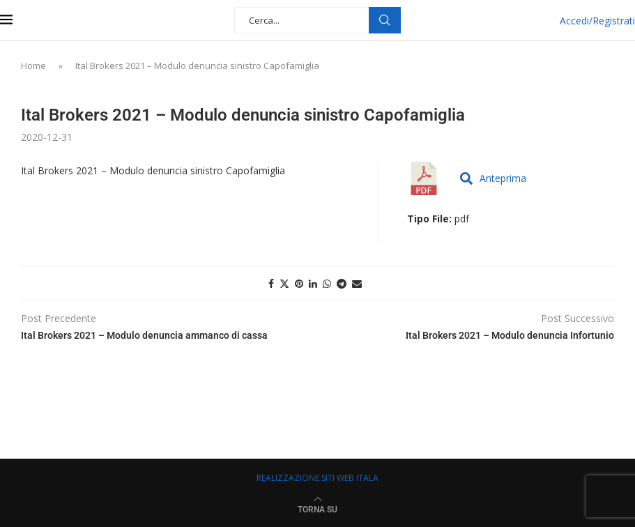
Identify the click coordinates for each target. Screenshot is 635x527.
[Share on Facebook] (271, 283)
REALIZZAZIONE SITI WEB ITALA (317, 478)
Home (33, 65)
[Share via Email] (357, 283)
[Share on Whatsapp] (327, 283)
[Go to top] (317, 508)
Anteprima (493, 178)
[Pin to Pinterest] (299, 283)
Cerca (385, 20)
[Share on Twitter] (284, 283)
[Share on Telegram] (341, 283)
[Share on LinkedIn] (313, 283)
